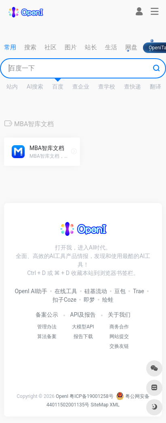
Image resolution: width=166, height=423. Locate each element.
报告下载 (83, 336)
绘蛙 (107, 299)
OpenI (62, 396)
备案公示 (47, 314)
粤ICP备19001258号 (91, 396)
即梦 (89, 299)
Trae (138, 291)
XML (115, 405)
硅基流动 (95, 291)
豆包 (120, 291)
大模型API (83, 327)
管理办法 (47, 327)
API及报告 (83, 314)
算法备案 (47, 336)
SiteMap (99, 405)
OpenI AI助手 (31, 291)
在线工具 (66, 291)
